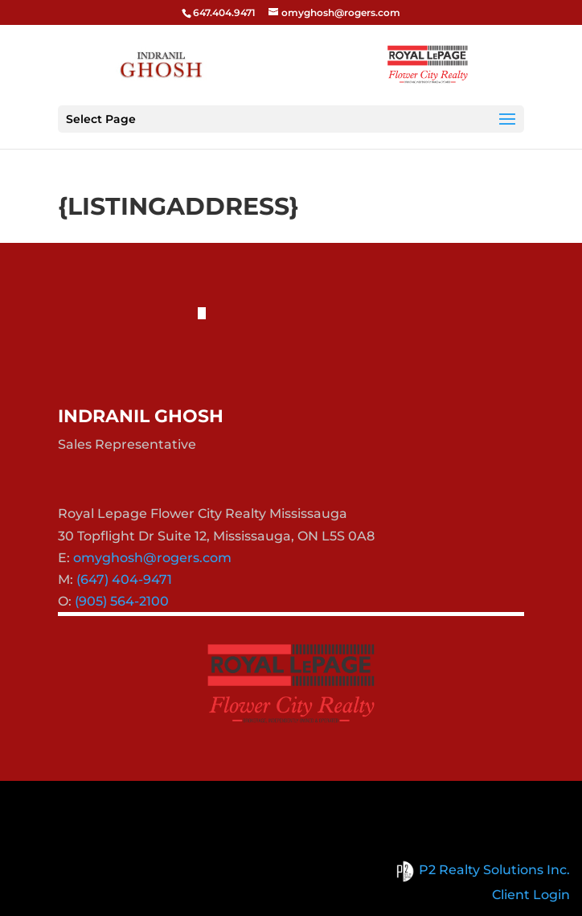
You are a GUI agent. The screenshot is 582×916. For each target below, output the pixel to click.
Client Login (531, 894)
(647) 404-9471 (124, 579)
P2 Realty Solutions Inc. (480, 869)
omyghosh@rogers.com (152, 557)
